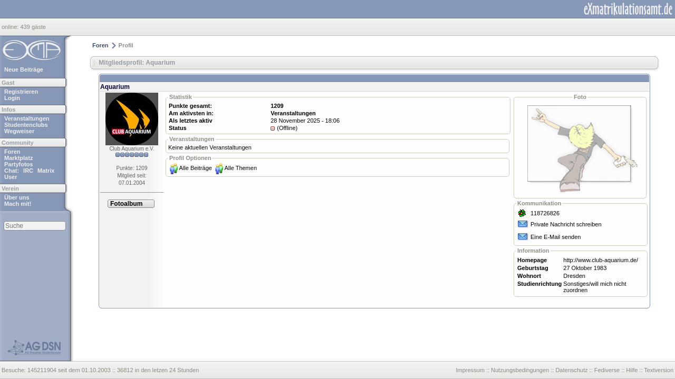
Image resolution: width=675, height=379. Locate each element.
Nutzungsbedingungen (520, 370)
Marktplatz (18, 158)
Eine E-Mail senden (556, 237)
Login (12, 98)
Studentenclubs (26, 125)
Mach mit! (17, 204)
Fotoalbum (126, 203)
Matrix (45, 170)
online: (11, 27)
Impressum (470, 370)
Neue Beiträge (23, 69)
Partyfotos (18, 164)
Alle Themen (240, 168)
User (10, 177)
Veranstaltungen (27, 118)
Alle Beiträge (195, 168)
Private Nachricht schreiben (566, 224)
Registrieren (21, 91)
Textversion (658, 370)
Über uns (17, 197)
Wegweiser (19, 131)
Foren (12, 151)
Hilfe (632, 370)
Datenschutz (571, 370)
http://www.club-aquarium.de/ (600, 260)
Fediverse (607, 370)
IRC (28, 170)
